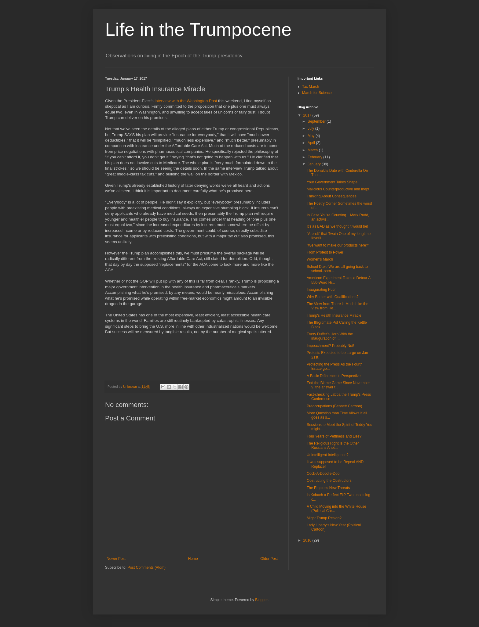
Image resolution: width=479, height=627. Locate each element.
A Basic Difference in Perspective (334, 376)
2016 (308, 540)
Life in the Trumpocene (198, 29)
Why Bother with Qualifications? (332, 297)
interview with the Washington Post (186, 101)
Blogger (261, 600)
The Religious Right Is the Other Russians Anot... (333, 445)
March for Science (317, 93)
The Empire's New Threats (328, 488)
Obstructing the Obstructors (329, 480)
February (315, 157)
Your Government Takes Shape (332, 182)
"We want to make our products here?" (338, 245)
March (313, 150)
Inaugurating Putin (321, 289)
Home (193, 559)
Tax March (310, 87)
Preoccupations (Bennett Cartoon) (334, 406)
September (317, 121)
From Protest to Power (325, 252)
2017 (308, 115)
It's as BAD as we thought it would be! (337, 226)
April (312, 143)
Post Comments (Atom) (146, 567)
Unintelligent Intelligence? (328, 455)
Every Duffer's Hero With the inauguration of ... (330, 336)
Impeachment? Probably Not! (330, 346)
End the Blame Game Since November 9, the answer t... (338, 385)
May (312, 136)
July (311, 128)
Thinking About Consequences (332, 196)
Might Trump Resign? (324, 518)
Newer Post (116, 559)
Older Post (269, 559)
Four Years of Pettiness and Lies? (334, 436)
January (315, 164)
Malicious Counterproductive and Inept (338, 189)
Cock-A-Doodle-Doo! (324, 473)
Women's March (320, 259)
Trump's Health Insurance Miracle (334, 315)
